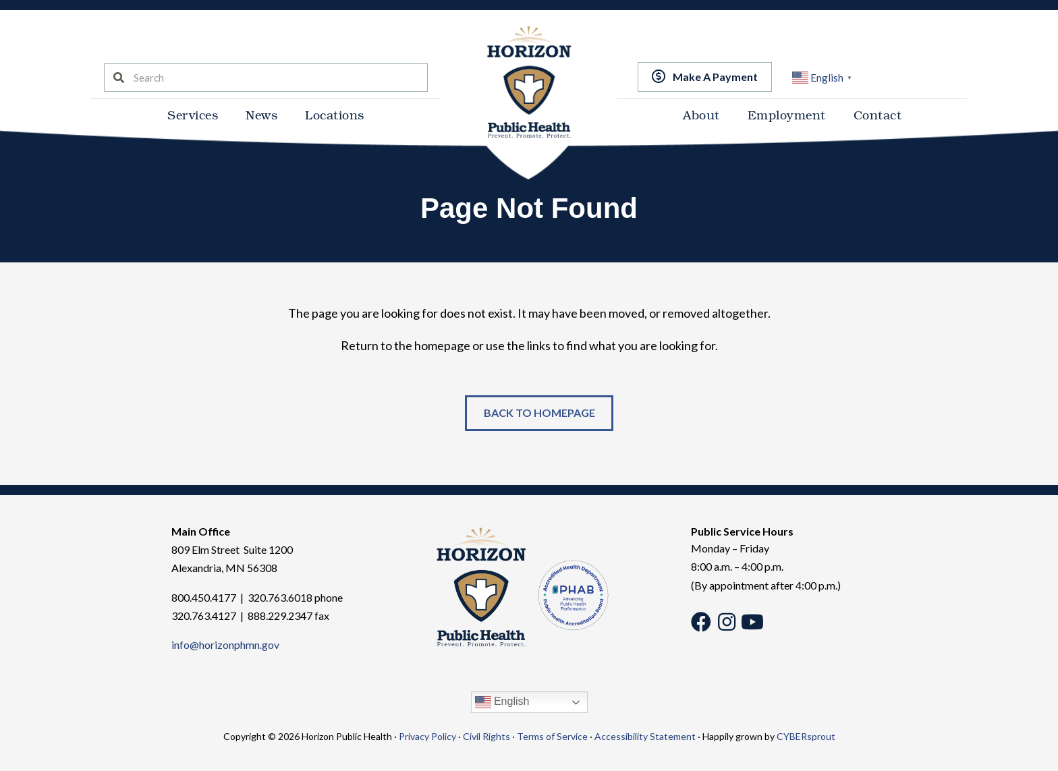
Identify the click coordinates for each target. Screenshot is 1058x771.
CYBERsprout (806, 737)
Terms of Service (552, 737)
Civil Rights (486, 737)
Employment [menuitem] (787, 115)
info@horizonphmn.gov (225, 645)
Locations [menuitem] (334, 115)
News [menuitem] (261, 115)
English (502, 703)
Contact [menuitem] (878, 115)
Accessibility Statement (645, 737)
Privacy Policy (427, 737)
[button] (705, 76)
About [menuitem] (701, 115)
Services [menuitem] (192, 115)
